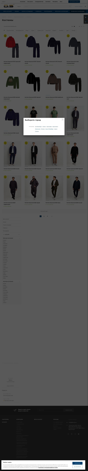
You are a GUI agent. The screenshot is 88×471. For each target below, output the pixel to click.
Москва (43, 128)
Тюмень (37, 131)
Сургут (55, 128)
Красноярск (55, 126)
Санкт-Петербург (49, 128)
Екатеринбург (38, 126)
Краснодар (49, 126)
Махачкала (37, 128)
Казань (44, 126)
